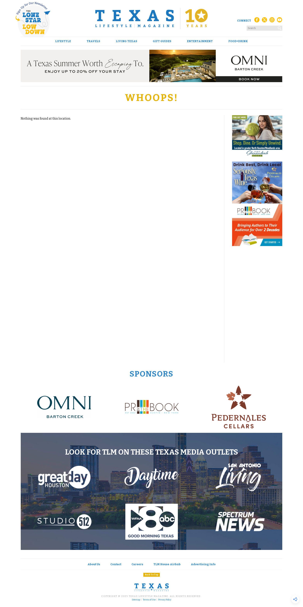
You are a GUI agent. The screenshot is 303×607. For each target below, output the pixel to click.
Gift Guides (162, 41)
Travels (93, 41)
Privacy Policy (164, 600)
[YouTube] (279, 21)
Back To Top (151, 574)
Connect (244, 20)
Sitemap (136, 600)
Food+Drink (238, 41)
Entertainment (200, 41)
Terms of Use (149, 600)
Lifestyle (63, 41)
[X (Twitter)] (264, 21)
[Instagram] (272, 21)
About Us (94, 564)
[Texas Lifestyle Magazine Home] (151, 18)
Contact (115, 564)
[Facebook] (257, 21)
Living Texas (126, 41)
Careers (137, 564)
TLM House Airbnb (167, 564)
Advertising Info (203, 564)
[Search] (279, 27)
